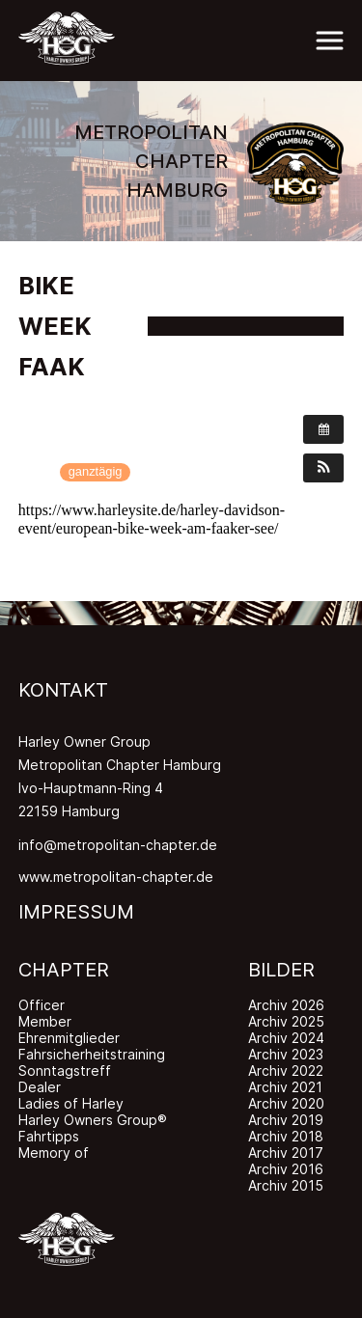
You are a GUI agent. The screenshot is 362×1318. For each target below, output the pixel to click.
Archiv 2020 (286, 1103)
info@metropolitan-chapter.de (117, 845)
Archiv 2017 (285, 1152)
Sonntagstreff (64, 1070)
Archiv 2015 (285, 1185)
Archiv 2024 (286, 1038)
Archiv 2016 (285, 1169)
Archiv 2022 (285, 1070)
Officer (41, 1005)
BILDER (281, 969)
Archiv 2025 (286, 1021)
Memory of (53, 1152)
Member (44, 1021)
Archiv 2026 (286, 1005)
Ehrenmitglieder (69, 1038)
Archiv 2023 (285, 1054)
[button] (323, 467)
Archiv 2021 (285, 1087)
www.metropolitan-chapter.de (115, 876)
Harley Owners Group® (92, 1120)
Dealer (39, 1087)
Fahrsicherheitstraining (91, 1054)
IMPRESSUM (76, 911)
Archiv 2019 (285, 1120)
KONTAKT (63, 689)
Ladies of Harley (71, 1103)
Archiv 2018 (285, 1136)
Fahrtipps (48, 1136)
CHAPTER (63, 969)
